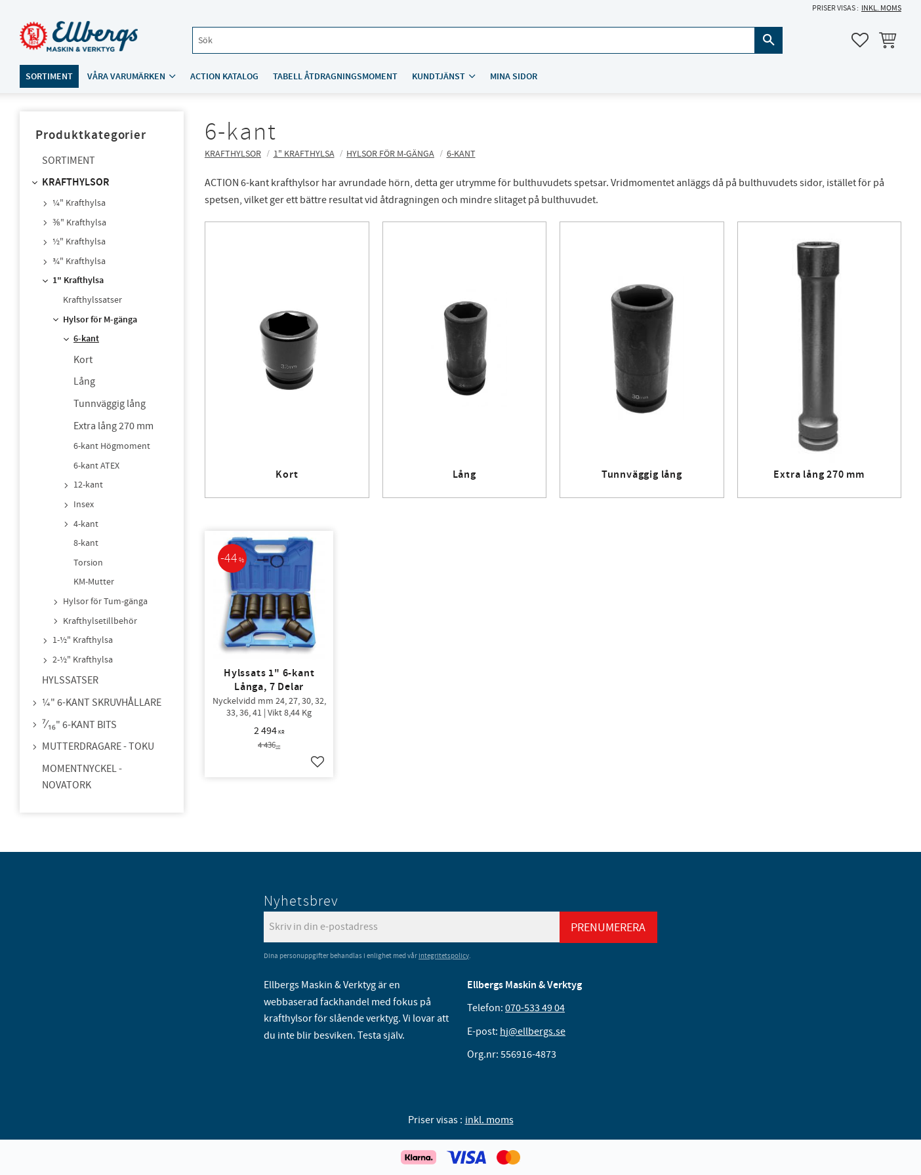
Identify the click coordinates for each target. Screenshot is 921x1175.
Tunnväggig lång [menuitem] (109, 403)
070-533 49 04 (535, 1007)
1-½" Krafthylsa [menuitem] (82, 640)
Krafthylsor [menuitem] (76, 182)
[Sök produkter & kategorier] (473, 40)
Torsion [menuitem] (88, 563)
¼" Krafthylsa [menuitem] (79, 203)
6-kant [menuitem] (86, 339)
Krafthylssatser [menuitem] (92, 300)
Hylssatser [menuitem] (70, 680)
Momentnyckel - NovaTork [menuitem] (82, 777)
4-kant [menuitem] (85, 524)
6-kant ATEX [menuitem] (96, 466)
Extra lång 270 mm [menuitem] (113, 426)
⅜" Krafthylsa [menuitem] (79, 223)
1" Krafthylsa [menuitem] (78, 280)
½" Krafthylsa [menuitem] (79, 242)
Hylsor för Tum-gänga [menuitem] (105, 601)
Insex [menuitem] (83, 504)
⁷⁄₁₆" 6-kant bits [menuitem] (79, 724)
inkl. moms (881, 8)
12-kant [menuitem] (88, 485)
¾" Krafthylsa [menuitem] (79, 261)
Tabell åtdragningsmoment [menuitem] (335, 76)
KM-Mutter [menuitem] (93, 582)
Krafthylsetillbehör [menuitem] (100, 621)
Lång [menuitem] (84, 381)
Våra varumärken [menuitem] (126, 76)
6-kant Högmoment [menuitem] (111, 446)
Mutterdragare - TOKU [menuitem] (98, 746)
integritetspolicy (444, 956)
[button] (860, 40)
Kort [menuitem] (82, 359)
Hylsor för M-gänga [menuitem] (100, 320)
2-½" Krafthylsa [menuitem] (82, 660)
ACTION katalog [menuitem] (224, 76)
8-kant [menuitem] (85, 543)
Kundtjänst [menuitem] (438, 76)
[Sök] (769, 40)
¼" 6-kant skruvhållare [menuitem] (101, 702)
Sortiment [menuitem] (49, 76)
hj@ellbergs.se (532, 1031)
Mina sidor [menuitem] (513, 76)
